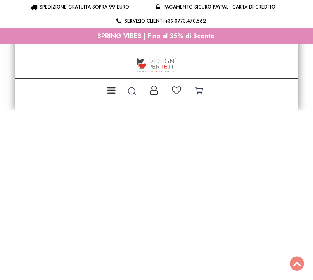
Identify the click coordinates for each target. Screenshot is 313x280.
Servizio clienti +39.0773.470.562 (160, 21)
